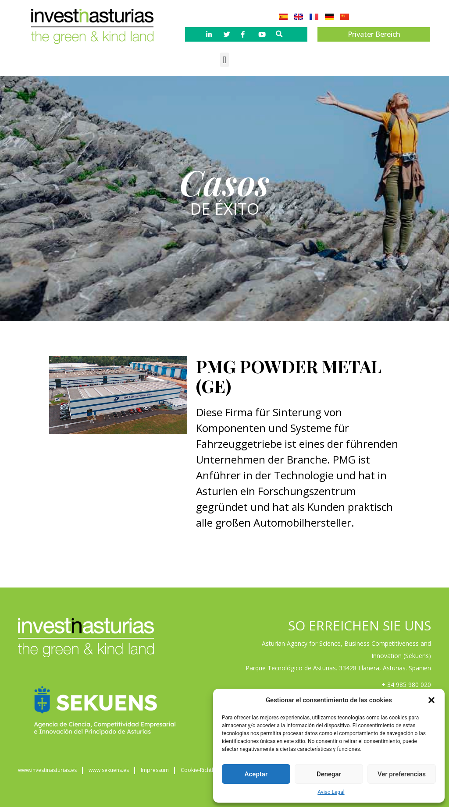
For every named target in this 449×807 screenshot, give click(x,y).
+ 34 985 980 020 (406, 684)
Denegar (329, 774)
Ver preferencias (402, 774)
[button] (431, 700)
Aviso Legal (330, 792)
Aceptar (256, 774)
